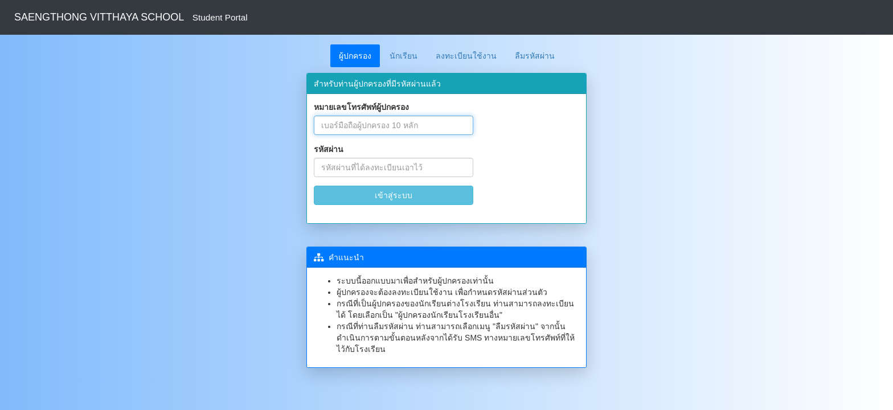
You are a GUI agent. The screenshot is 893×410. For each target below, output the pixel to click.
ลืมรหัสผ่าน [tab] (535, 55)
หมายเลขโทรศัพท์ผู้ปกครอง (361, 107)
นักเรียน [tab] (403, 55)
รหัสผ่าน (328, 149)
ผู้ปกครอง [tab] (355, 55)
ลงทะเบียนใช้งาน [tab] (466, 55)
